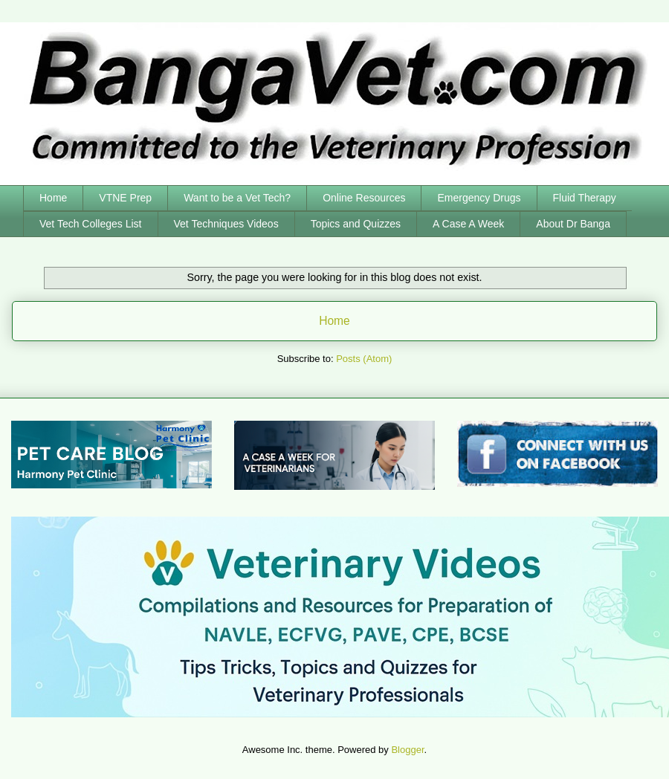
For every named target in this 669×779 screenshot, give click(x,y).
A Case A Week (468, 224)
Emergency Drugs (478, 198)
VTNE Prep (125, 198)
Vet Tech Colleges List (90, 224)
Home (53, 198)
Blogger (407, 749)
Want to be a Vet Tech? (237, 198)
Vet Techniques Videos (226, 224)
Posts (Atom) (364, 358)
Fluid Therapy (584, 198)
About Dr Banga (573, 224)
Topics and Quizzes (356, 224)
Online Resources (364, 198)
